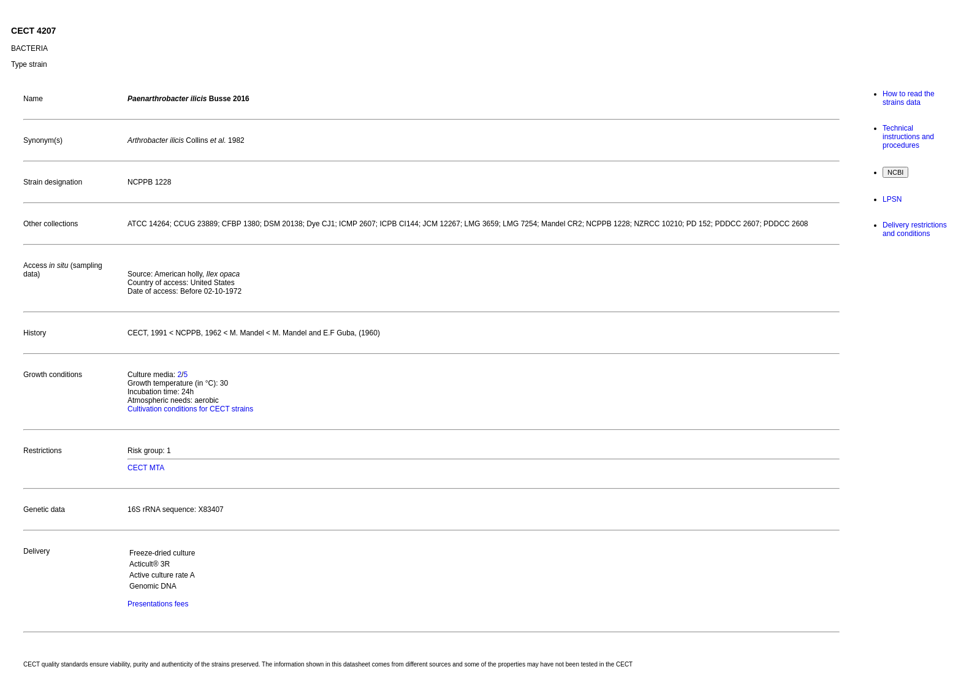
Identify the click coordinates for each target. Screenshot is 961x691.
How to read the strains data (909, 98)
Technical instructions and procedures (908, 137)
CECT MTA (145, 468)
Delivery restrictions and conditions (915, 229)
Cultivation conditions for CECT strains (190, 409)
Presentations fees (157, 604)
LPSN (892, 199)
